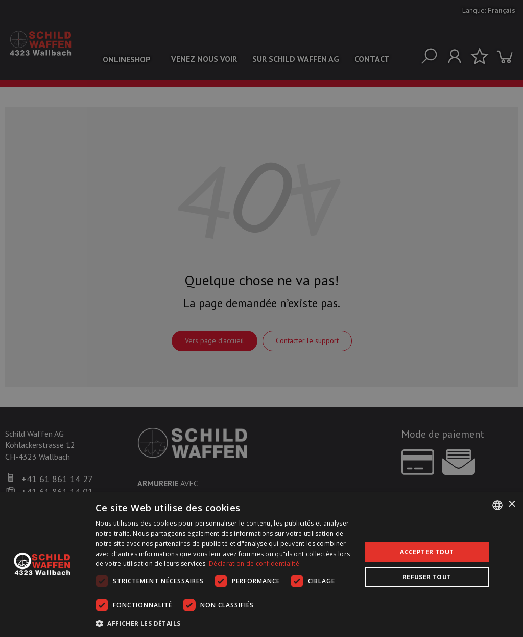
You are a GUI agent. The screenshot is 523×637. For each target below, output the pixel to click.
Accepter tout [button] (427, 552)
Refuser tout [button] (426, 577)
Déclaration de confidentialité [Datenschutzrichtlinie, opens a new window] (254, 563)
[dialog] (261, 564)
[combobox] (497, 505)
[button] (224, 623)
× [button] (511, 504)
